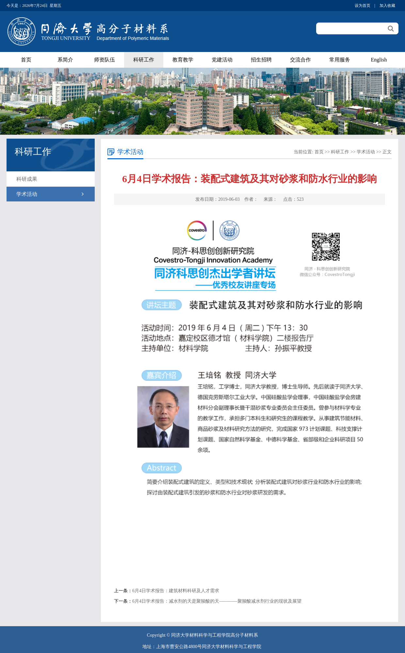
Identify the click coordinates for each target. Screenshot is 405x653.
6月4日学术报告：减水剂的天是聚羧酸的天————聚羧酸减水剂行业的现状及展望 (216, 601)
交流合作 (300, 59)
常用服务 (339, 59)
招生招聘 (261, 59)
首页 (26, 59)
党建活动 (222, 59)
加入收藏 (387, 5)
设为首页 (362, 5)
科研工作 (143, 59)
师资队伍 (104, 59)
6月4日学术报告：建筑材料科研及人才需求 (175, 590)
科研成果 (26, 179)
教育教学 (182, 59)
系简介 (65, 59)
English (379, 59)
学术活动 (26, 194)
